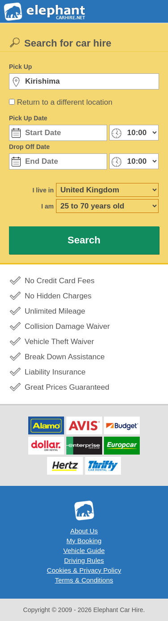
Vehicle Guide (84, 550)
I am (47, 206)
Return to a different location (64, 102)
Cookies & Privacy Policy (84, 570)
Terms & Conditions (84, 580)
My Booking (83, 540)
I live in (43, 190)
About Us (84, 531)
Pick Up (20, 66)
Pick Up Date (28, 118)
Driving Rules (84, 560)
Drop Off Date (29, 146)
